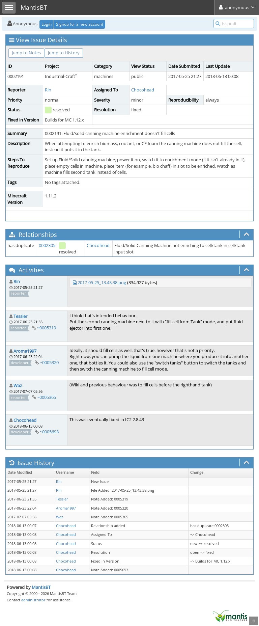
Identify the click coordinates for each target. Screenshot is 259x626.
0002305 (47, 245)
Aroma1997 (24, 351)
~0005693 (49, 432)
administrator (33, 599)
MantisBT (41, 587)
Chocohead (142, 90)
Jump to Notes (26, 53)
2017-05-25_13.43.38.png (102, 282)
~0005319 (46, 328)
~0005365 (46, 397)
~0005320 (49, 362)
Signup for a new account (79, 24)
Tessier (20, 316)
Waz (17, 385)
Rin (48, 90)
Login (46, 24)
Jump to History (64, 53)
